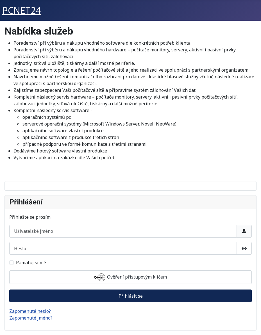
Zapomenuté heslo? (30, 311)
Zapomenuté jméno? (31, 318)
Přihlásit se (131, 296)
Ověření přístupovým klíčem (130, 277)
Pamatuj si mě (31, 262)
